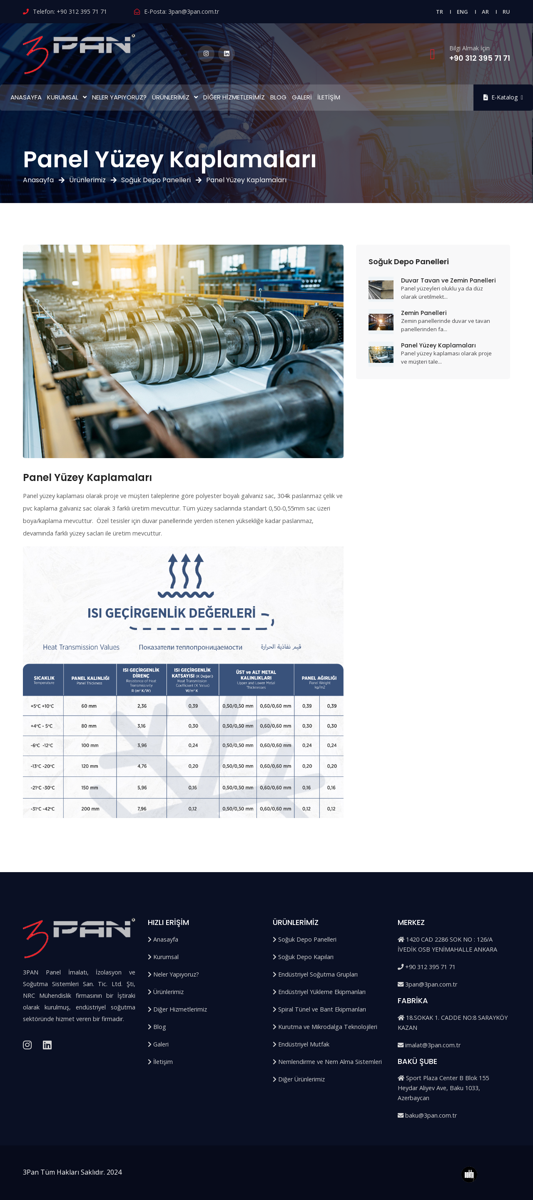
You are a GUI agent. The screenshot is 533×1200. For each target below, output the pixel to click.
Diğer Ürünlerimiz (299, 1079)
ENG (462, 11)
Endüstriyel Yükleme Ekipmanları (319, 992)
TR (439, 11)
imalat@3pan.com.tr (429, 1045)
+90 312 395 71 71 (82, 11)
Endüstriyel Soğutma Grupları (315, 974)
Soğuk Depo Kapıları (303, 957)
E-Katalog (503, 97)
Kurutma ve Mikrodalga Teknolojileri (325, 1027)
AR (485, 11)
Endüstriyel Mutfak (301, 1044)
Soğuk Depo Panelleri (156, 180)
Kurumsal (62, 97)
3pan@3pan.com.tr (193, 11)
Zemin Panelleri (423, 313)
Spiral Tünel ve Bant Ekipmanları (319, 1009)
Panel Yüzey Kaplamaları (438, 345)
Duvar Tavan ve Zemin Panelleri (448, 280)
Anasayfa (26, 97)
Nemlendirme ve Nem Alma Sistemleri (327, 1062)
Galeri (302, 97)
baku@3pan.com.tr (427, 1115)
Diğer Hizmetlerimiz (234, 97)
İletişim (328, 97)
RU (506, 11)
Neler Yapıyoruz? (119, 97)
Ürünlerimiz (170, 97)
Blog (278, 97)
